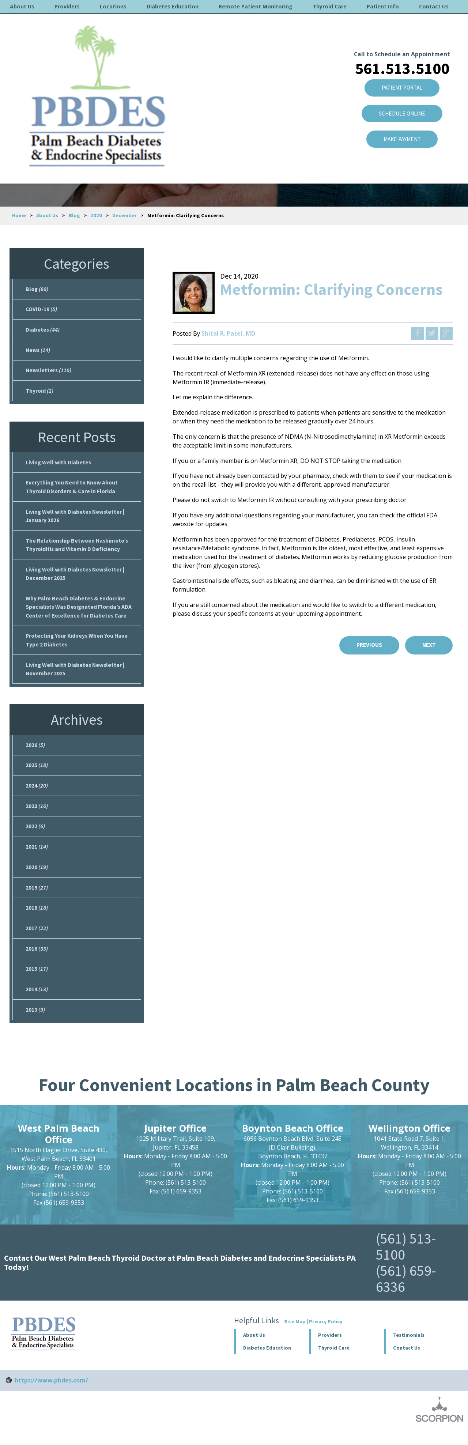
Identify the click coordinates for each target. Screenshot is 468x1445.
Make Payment (400, 108)
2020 (96, 215)
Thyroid (40, 393)
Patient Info (383, 6)
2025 (37, 774)
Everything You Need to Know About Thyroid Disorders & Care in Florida (73, 491)
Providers (67, 6)
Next (428, 645)
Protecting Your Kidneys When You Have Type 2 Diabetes (78, 648)
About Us (22, 6)
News (38, 351)
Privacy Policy (325, 1336)
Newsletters (49, 372)
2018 (37, 920)
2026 (35, 753)
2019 (37, 899)
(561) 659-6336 (406, 1293)
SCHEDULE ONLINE (400, 82)
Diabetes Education (173, 6)
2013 (35, 1024)
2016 (37, 962)
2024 (37, 795)
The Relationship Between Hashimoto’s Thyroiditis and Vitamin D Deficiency (78, 550)
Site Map (295, 1336)
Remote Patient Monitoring (255, 6)
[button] (346, 1350)
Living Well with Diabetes (59, 465)
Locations (113, 6)
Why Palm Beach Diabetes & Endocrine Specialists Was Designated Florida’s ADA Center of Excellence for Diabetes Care (80, 613)
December (124, 215)
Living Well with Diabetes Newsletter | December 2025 (76, 579)
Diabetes (43, 331)
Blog (74, 215)
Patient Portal (400, 56)
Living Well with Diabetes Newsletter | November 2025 (76, 677)
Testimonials (408, 1350)
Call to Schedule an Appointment (399, 22)
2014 (37, 1003)
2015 (37, 982)
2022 (35, 837)
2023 (37, 816)
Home (19, 215)
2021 (37, 857)
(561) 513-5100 (406, 1261)
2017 (37, 941)
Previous (366, 645)
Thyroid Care (330, 6)
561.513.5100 (400, 35)
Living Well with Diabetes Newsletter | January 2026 (76, 520)
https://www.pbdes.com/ (51, 1395)
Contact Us (434, 6)
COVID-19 (41, 310)
